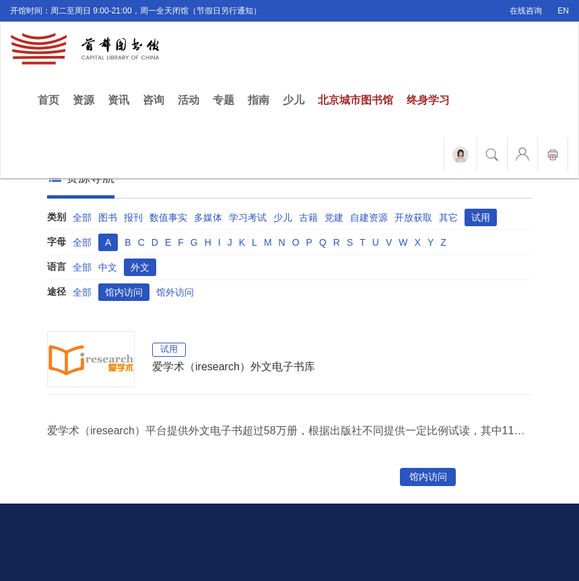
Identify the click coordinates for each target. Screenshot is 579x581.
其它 (448, 217)
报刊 (133, 217)
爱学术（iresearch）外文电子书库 (233, 366)
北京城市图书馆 (355, 100)
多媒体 (208, 217)
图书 (107, 217)
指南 (258, 100)
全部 (82, 217)
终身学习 (428, 100)
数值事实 (168, 217)
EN (563, 10)
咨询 (153, 100)
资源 (83, 100)
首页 (52, 99)
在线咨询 (526, 10)
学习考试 (248, 217)
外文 (140, 267)
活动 (188, 100)
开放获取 (413, 217)
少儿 (293, 100)
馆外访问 (175, 292)
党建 (334, 217)
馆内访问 (124, 292)
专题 (223, 100)
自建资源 (369, 217)
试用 (480, 217)
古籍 (308, 217)
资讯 (118, 100)
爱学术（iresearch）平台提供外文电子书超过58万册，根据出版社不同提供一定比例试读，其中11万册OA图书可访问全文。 (289, 430)
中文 (107, 267)
